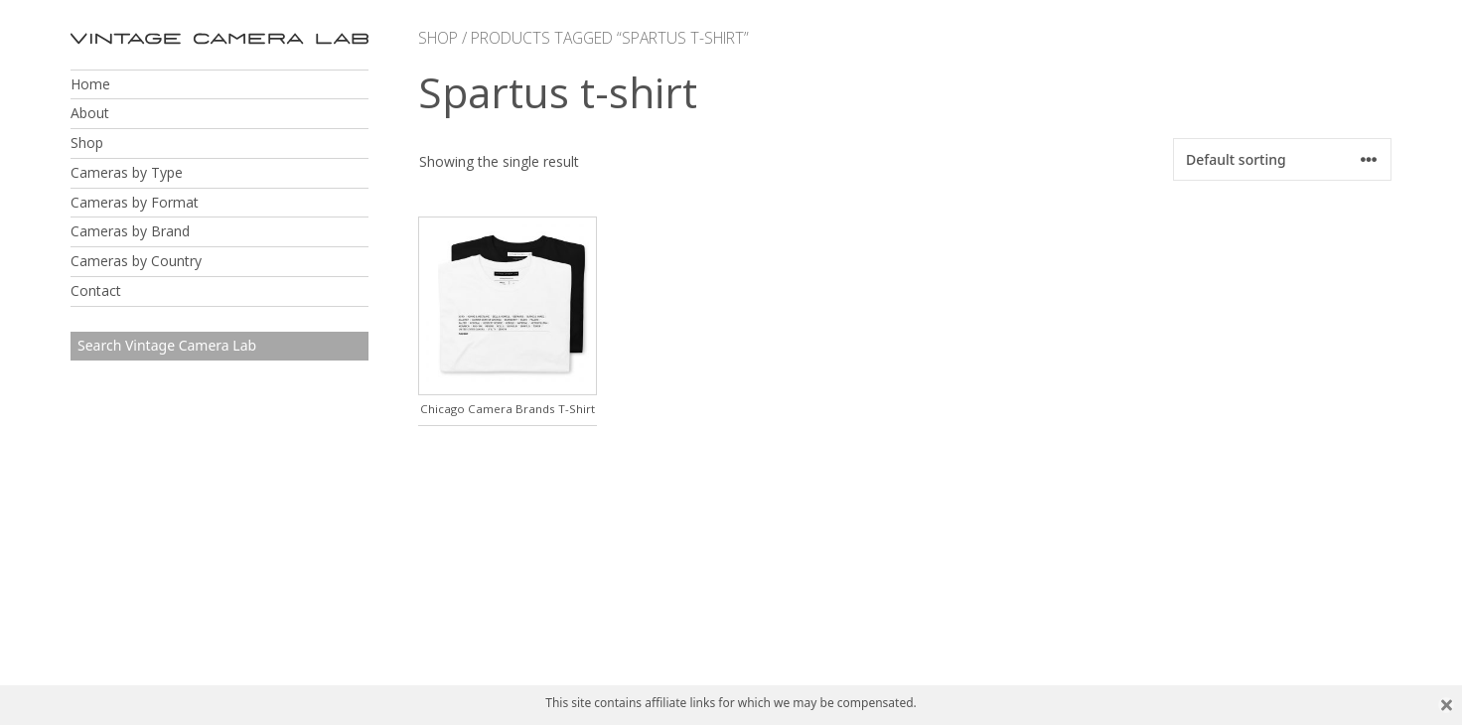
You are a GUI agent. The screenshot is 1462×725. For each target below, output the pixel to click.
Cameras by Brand (130, 230)
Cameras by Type (127, 172)
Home (90, 83)
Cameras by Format (135, 202)
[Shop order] (1282, 159)
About (90, 112)
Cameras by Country (136, 260)
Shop (87, 142)
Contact (96, 290)
